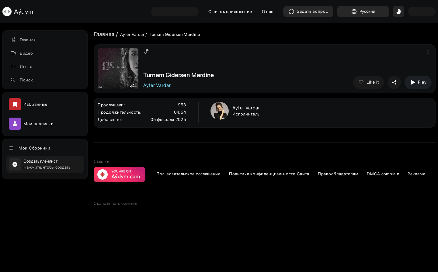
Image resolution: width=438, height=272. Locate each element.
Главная (104, 34)
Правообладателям (338, 173)
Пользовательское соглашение (188, 173)
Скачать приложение (230, 11)
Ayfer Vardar (132, 34)
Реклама (416, 173)
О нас (268, 11)
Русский (363, 12)
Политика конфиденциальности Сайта (269, 173)
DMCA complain (383, 173)
